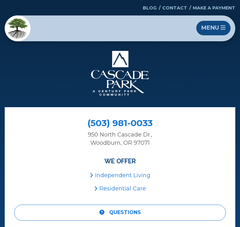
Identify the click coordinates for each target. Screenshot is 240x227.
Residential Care (120, 188)
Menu (213, 27)
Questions (120, 212)
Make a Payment (214, 8)
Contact (174, 8)
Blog (150, 8)
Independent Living (120, 175)
